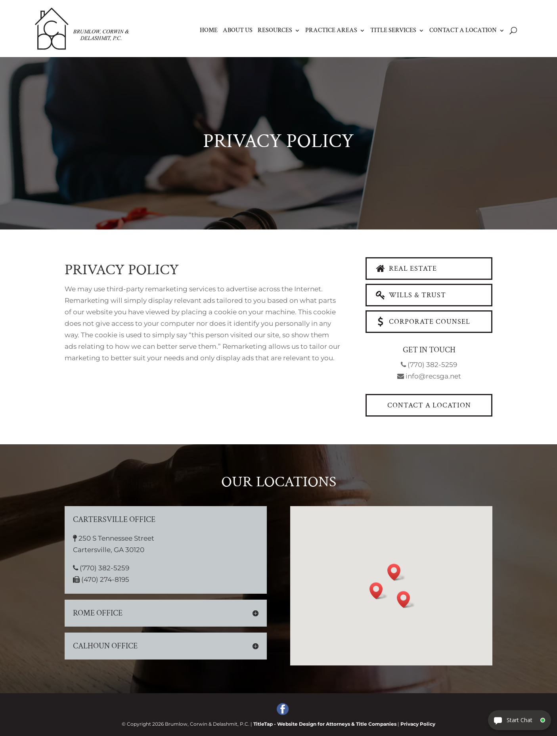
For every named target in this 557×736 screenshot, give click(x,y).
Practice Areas (331, 31)
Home (209, 31)
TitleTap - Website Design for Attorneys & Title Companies (324, 724)
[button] (342, 592)
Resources (275, 31)
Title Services (393, 31)
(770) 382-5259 (429, 365)
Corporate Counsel (422, 321)
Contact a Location (463, 31)
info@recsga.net (429, 376)
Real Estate (406, 268)
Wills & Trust (410, 295)
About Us (238, 31)
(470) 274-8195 (190, 583)
